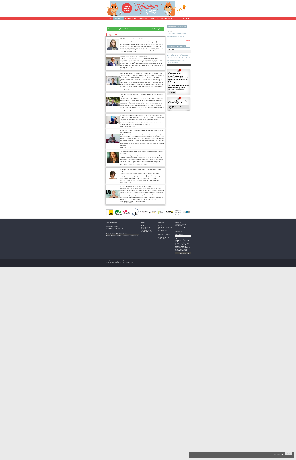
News (110, 18)
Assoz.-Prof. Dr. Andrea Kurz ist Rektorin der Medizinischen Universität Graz (141, 73)
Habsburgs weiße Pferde (112, 226)
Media (152, 18)
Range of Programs (131, 18)
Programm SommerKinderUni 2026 (114, 228)
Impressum (178, 222)
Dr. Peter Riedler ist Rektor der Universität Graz (133, 56)
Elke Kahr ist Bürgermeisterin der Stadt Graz (132, 39)
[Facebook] (189, 18)
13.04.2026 (172, 93)
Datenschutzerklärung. (278, 454)
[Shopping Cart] (183, 18)
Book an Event (143, 18)
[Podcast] (186, 18)
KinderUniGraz (119, 18)
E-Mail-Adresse (170, 49)
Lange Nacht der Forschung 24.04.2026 (115, 231)
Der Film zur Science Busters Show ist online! (116, 233)
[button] (107, 18)
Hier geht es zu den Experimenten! (175, 107)
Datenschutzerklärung (180, 224)
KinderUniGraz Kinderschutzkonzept (180, 226)
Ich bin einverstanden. (288, 454)
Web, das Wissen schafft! (164, 18)
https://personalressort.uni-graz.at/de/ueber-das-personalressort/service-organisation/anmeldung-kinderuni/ (177, 35)
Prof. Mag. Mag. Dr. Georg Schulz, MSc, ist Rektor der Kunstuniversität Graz (141, 115)
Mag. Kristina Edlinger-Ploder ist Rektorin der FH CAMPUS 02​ (137, 186)
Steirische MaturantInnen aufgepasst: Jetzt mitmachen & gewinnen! (122, 235)
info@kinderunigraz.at (146, 231)
